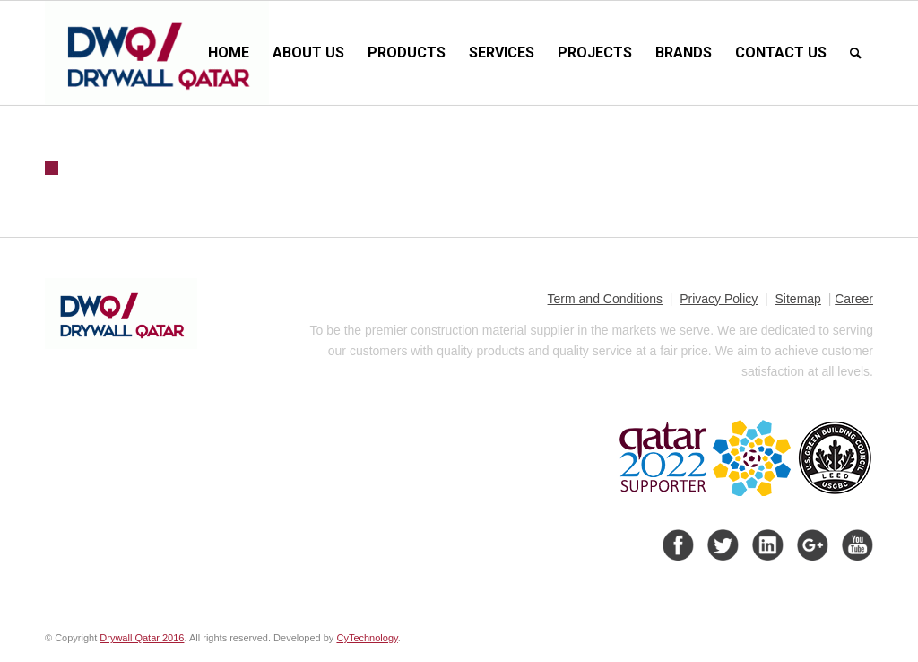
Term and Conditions (605, 299)
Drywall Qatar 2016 (142, 637)
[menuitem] (228, 53)
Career (854, 299)
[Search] (855, 53)
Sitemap (798, 299)
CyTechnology (366, 637)
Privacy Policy (719, 299)
